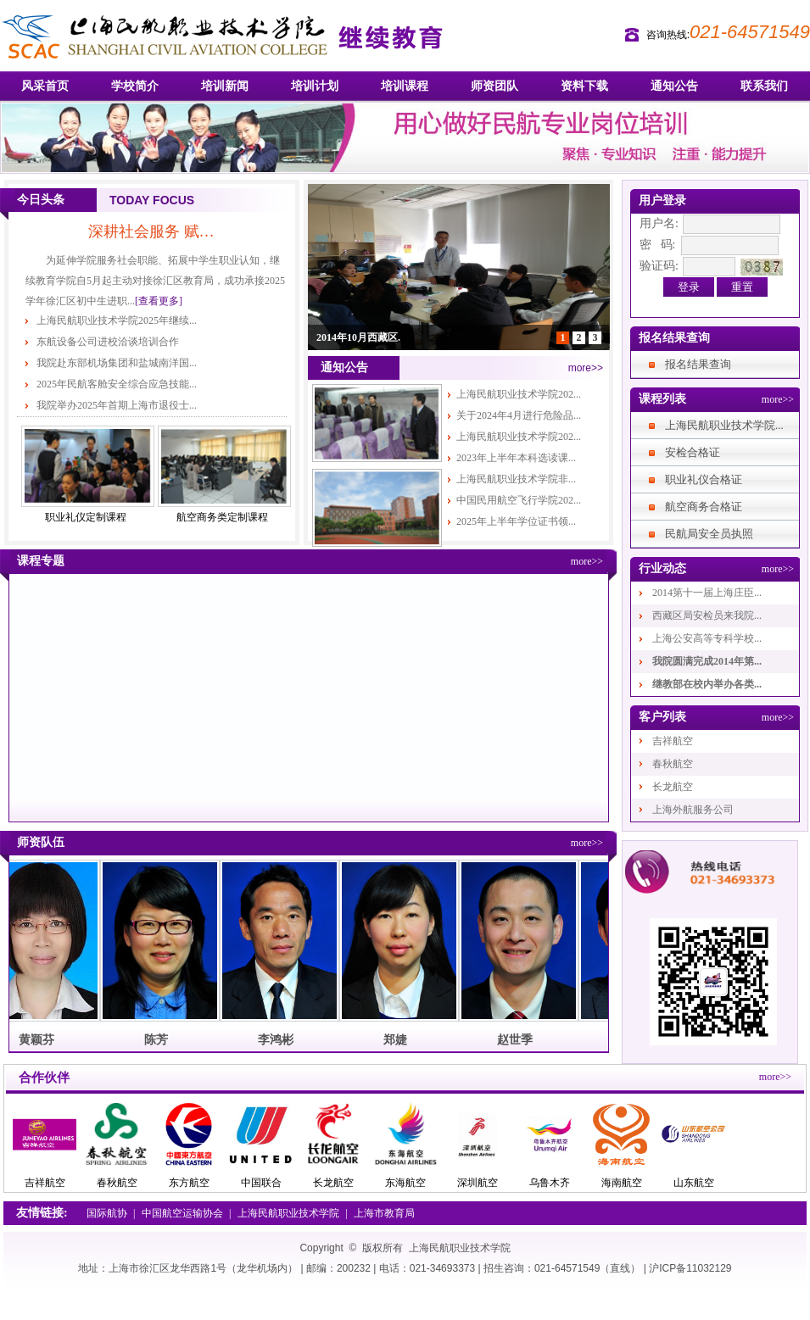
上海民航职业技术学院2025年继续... (116, 320)
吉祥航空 (672, 741)
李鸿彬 (279, 1039)
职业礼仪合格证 (703, 479)
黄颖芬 (40, 1039)
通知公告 (674, 86)
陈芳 (159, 1039)
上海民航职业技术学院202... (518, 394)
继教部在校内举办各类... (707, 684)
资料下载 (584, 86)
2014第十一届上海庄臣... (707, 593)
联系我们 (764, 86)
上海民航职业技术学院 (288, 1213)
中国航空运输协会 (182, 1213)
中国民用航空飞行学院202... (518, 500)
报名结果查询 (698, 364)
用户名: (659, 223)
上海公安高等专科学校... (707, 638)
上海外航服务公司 (693, 810)
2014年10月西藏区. (358, 337)
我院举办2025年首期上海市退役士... (116, 405)
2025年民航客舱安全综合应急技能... (116, 384)
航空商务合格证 (703, 506)
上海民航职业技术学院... (724, 425)
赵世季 (518, 1039)
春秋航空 (672, 764)
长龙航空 (672, 787)
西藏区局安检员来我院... (707, 615)
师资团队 (494, 86)
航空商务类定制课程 (222, 517)
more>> (585, 368)
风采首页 (45, 86)
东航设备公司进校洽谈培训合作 (107, 342)
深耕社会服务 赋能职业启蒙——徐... (156, 231)
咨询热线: (668, 35)
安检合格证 (692, 452)
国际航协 (107, 1213)
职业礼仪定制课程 (85, 517)
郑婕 (399, 1039)
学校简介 (135, 86)
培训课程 (404, 86)
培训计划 (314, 86)
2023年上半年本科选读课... (516, 458)
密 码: (657, 244)
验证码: (659, 265)
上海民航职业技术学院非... (516, 479)
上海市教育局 (384, 1213)
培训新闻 (225, 86)
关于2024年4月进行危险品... (518, 415)
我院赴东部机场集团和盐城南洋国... (116, 363)
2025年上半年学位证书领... (516, 521)
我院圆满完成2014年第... (707, 661)
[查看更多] (158, 301)
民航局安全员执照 (709, 533)
